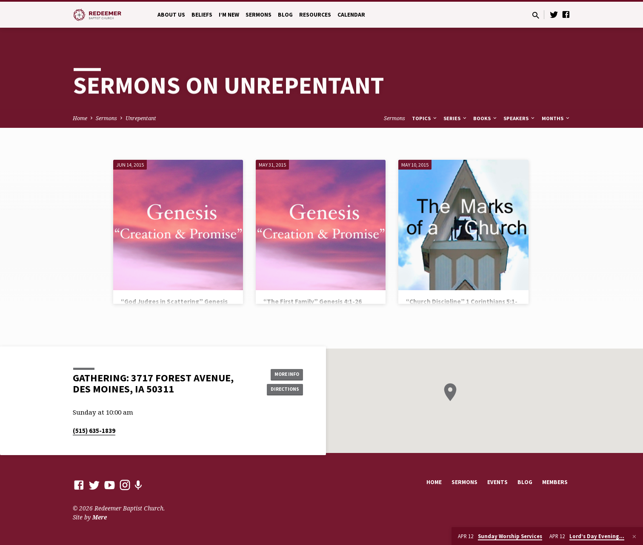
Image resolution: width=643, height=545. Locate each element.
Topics (425, 118)
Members (555, 482)
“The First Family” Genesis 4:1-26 (312, 301)
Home (80, 118)
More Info (281, 373)
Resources (315, 14)
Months (556, 118)
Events (497, 482)
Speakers (519, 118)
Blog (285, 14)
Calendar (351, 14)
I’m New (229, 14)
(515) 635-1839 (94, 431)
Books (485, 118)
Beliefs (201, 14)
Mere (99, 517)
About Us (171, 14)
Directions (281, 390)
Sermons (258, 14)
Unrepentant (141, 118)
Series (455, 118)
